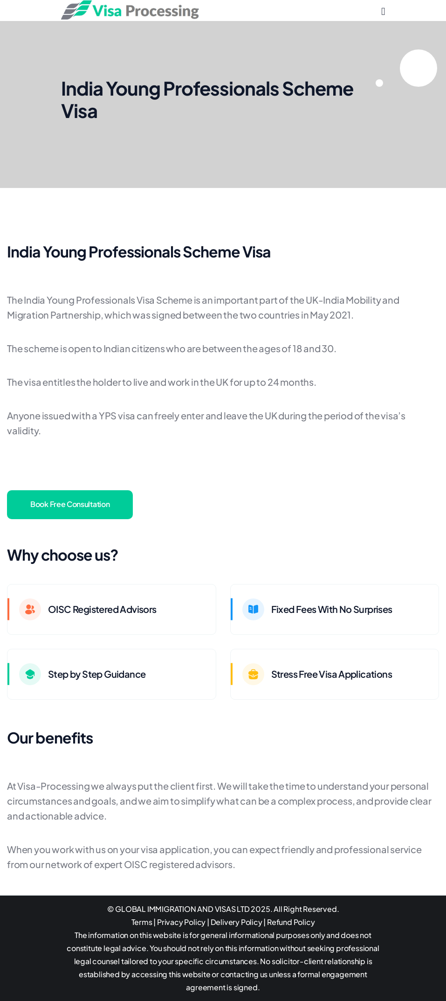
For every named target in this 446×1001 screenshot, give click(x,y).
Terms (141, 922)
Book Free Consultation (70, 504)
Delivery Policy (236, 922)
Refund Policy (291, 922)
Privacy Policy (181, 922)
